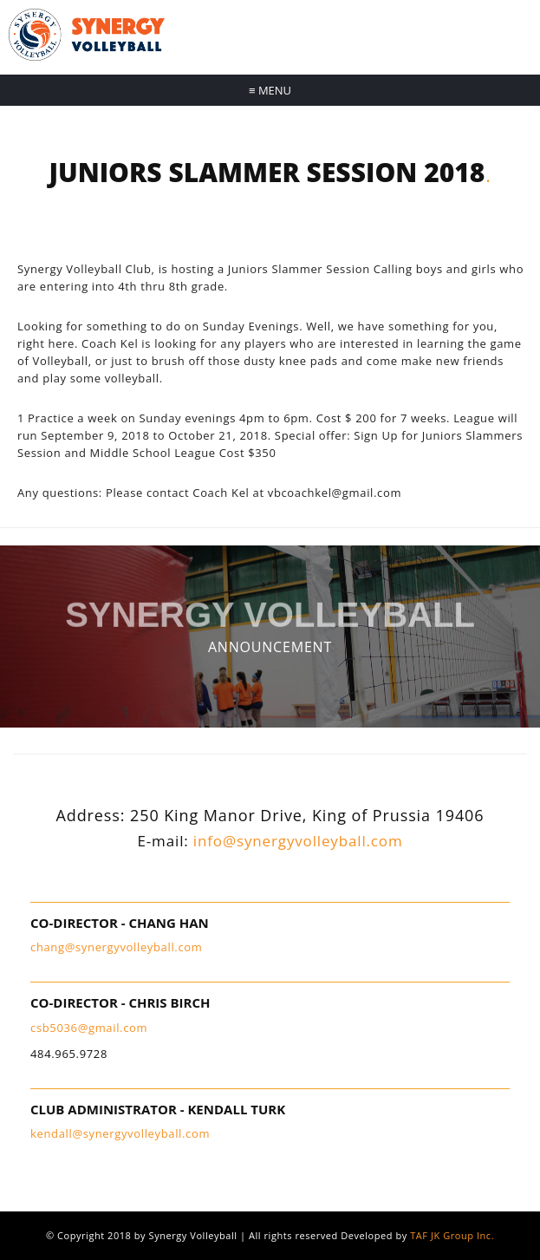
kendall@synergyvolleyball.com (120, 1133)
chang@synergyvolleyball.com (116, 947)
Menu (270, 90)
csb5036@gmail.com (88, 1027)
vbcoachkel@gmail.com (334, 492)
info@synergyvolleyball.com (298, 841)
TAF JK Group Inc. (452, 1235)
